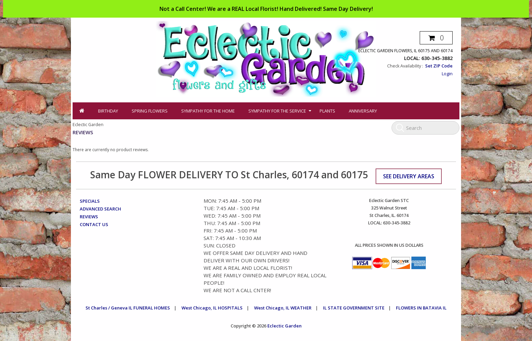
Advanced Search (100, 209)
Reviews (89, 217)
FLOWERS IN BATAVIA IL (421, 308)
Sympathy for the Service (277, 111)
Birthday (108, 111)
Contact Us (94, 224)
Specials (90, 201)
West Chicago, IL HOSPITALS (212, 308)
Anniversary (363, 111)
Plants (327, 111)
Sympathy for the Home (208, 111)
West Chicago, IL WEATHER (282, 308)
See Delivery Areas (408, 176)
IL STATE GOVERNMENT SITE (353, 308)
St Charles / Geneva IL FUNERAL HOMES (128, 308)
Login (447, 74)
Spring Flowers (150, 111)
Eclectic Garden (284, 326)
